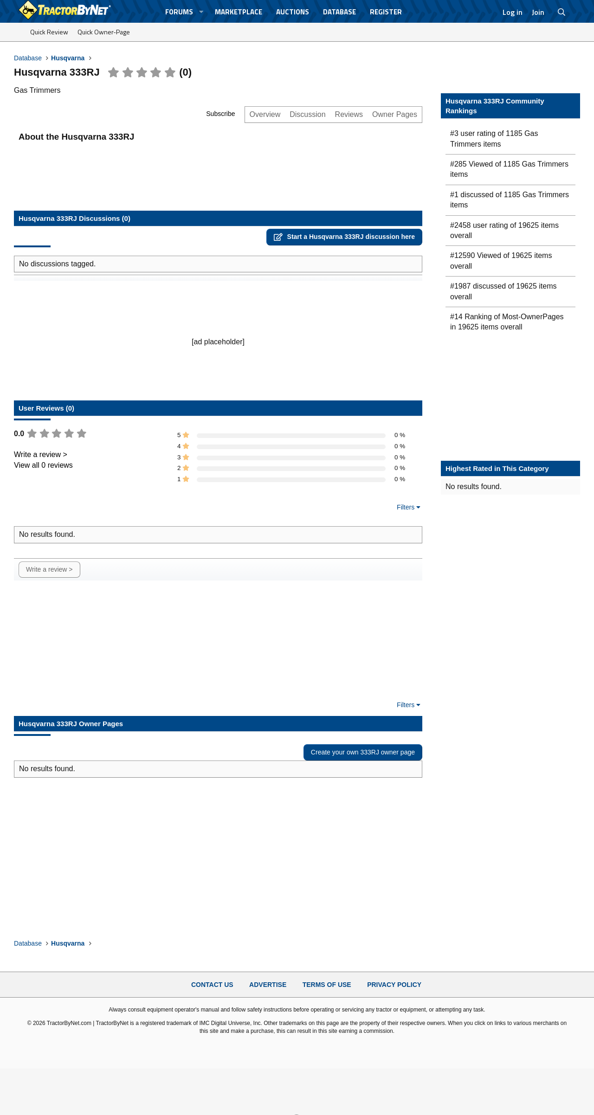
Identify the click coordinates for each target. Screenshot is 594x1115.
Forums (179, 11)
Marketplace (238, 11)
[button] (201, 11)
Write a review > (40, 454)
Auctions (292, 11)
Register (386, 11)
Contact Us (212, 984)
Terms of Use (327, 984)
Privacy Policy (394, 984)
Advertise (267, 984)
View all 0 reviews (43, 465)
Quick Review (49, 32)
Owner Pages (394, 114)
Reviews (349, 114)
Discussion (307, 114)
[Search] (562, 12)
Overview (265, 114)
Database (339, 11)
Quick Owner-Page (103, 32)
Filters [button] (405, 507)
